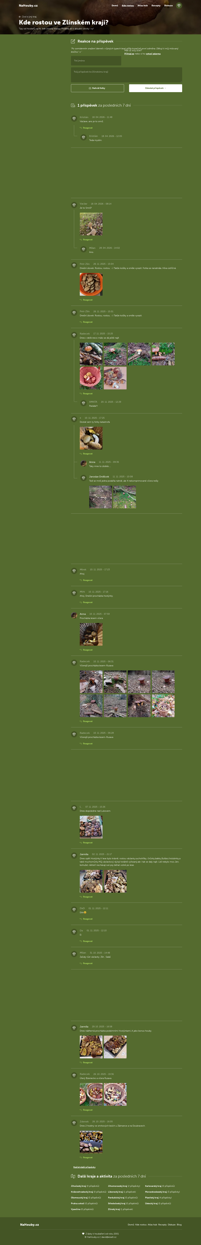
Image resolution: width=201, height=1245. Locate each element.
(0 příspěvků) (85, 1186)
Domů (115, 5)
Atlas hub (143, 5)
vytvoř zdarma (153, 53)
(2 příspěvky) (124, 1186)
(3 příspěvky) (162, 1192)
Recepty (156, 5)
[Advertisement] (42, 85)
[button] (97, 88)
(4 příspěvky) (158, 1197)
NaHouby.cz (28, 5)
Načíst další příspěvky (84, 1167)
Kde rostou (128, 5)
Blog (179, 1224)
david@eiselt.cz (108, 1237)
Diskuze (168, 5)
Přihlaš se (129, 53)
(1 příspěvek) (122, 1192)
